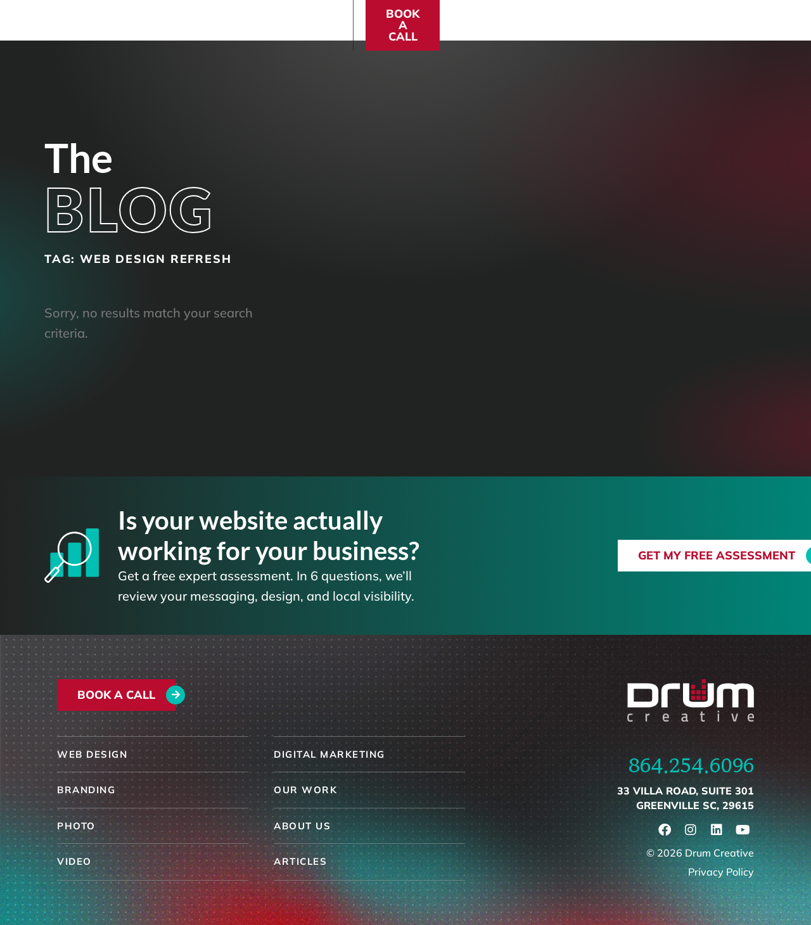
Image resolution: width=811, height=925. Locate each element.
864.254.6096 (691, 765)
